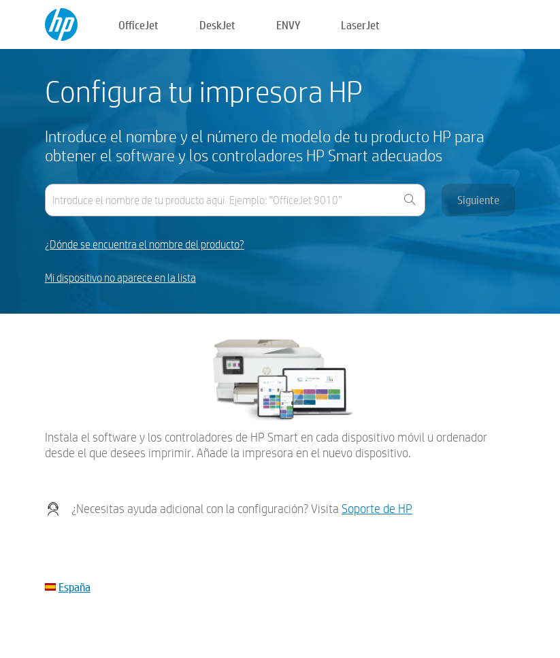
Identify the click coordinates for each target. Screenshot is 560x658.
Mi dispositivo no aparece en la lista (120, 278)
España (74, 587)
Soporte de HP (377, 508)
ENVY (288, 25)
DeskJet (217, 25)
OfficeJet (138, 25)
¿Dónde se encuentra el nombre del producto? (144, 244)
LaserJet (360, 25)
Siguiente (478, 200)
